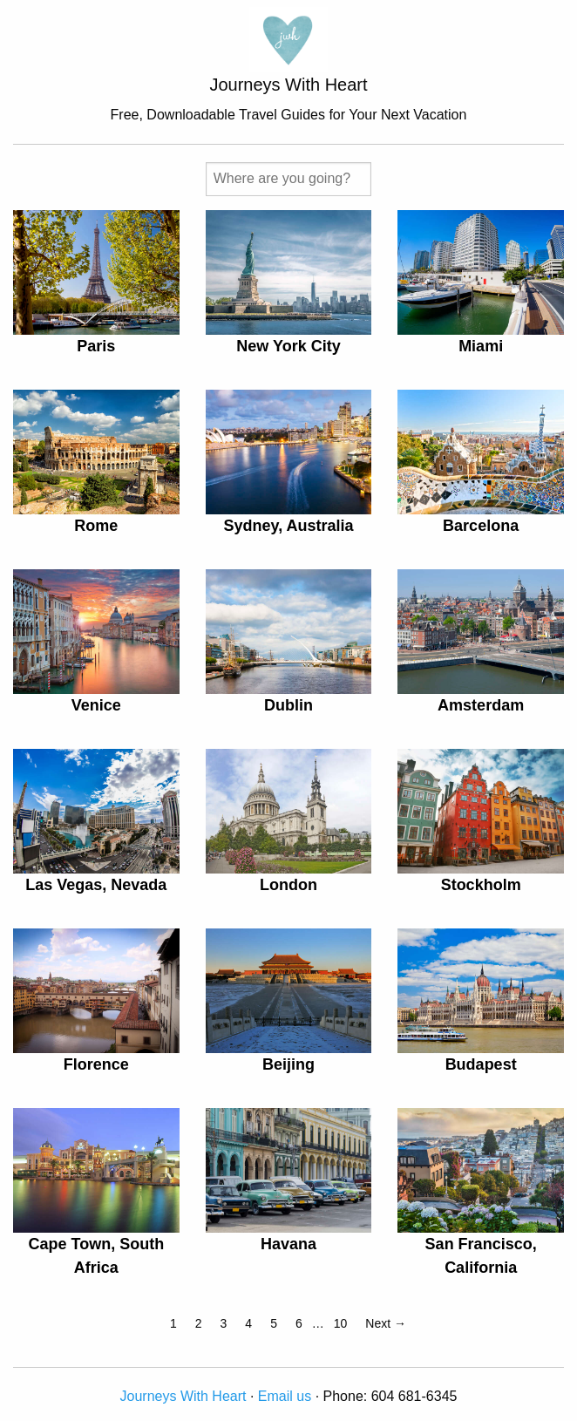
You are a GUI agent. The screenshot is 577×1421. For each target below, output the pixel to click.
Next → (385, 1323)
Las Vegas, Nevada (95, 885)
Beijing (288, 1064)
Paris (96, 346)
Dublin (288, 705)
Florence (96, 1064)
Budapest (481, 1064)
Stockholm (481, 885)
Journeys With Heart (183, 1396)
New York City (288, 346)
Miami (480, 346)
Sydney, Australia (288, 525)
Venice (96, 705)
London (288, 885)
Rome (96, 525)
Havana (288, 1244)
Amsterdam (481, 705)
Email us (284, 1396)
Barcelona (481, 525)
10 (341, 1323)
